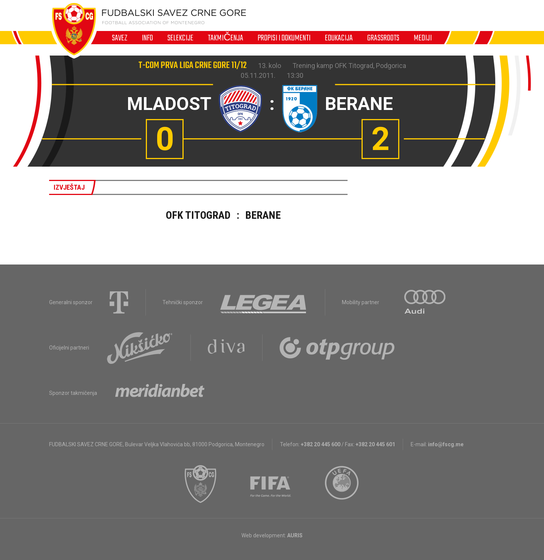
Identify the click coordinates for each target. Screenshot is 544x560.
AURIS (295, 535)
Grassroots (383, 37)
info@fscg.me (446, 444)
